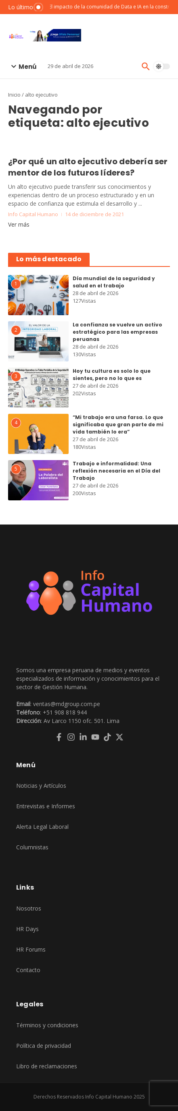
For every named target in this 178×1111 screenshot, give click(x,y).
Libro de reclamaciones (46, 1066)
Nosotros (28, 908)
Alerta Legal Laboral (42, 826)
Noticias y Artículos (41, 785)
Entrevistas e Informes (45, 806)
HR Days (27, 929)
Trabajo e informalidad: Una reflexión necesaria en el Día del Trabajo (116, 470)
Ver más (18, 224)
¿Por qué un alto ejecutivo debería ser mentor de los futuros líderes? (88, 167)
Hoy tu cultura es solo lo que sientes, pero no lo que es (112, 375)
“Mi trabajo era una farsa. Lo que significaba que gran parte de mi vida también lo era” (118, 424)
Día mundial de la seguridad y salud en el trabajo (114, 282)
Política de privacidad (43, 1045)
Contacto (28, 970)
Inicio (14, 94)
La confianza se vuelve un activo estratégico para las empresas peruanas (117, 332)
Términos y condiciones (47, 1025)
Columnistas (32, 847)
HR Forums (31, 949)
